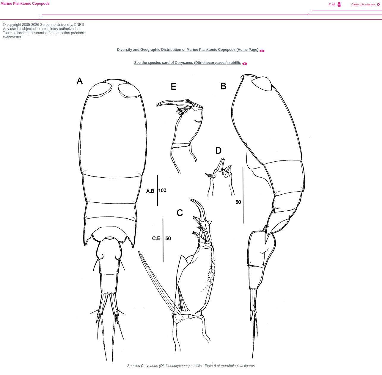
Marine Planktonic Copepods (25, 3)
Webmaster (12, 37)
